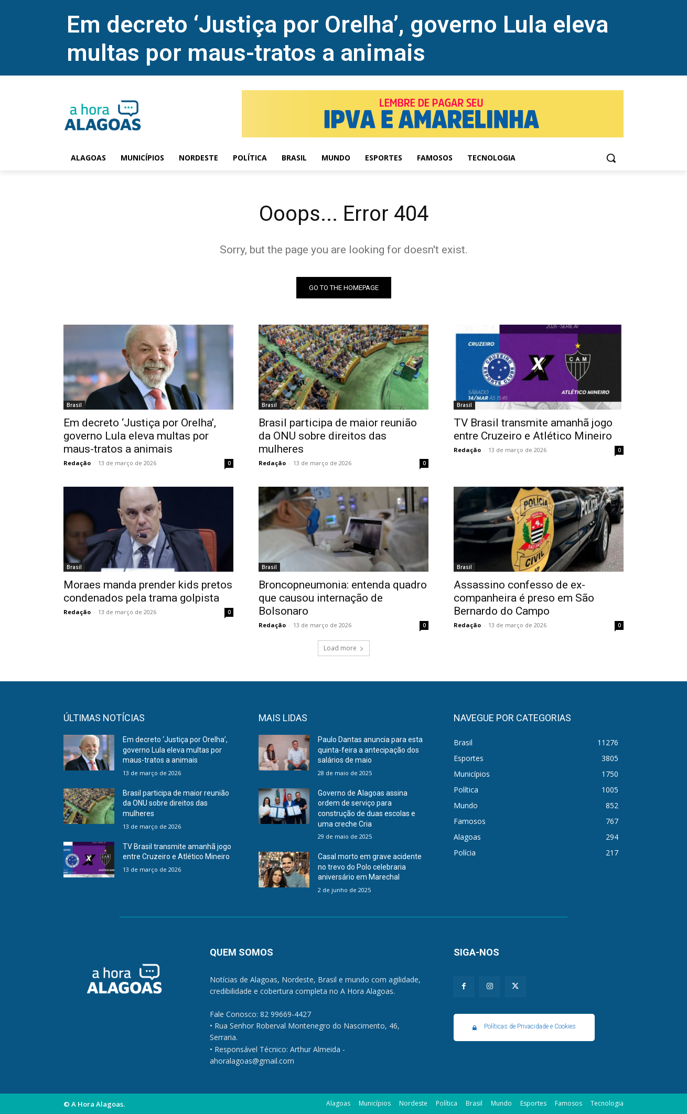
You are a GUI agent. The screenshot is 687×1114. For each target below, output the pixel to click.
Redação (77, 463)
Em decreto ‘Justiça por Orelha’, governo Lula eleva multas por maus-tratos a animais (337, 38)
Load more (344, 648)
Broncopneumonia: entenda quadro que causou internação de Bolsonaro (343, 598)
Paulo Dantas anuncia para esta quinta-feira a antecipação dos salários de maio (370, 749)
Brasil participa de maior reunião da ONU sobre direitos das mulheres (338, 435)
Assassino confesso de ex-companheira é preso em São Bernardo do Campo (524, 598)
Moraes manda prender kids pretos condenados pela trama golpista (147, 591)
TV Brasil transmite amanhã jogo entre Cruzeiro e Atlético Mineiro (533, 429)
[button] (611, 157)
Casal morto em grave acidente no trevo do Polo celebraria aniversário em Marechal (370, 866)
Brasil (74, 405)
